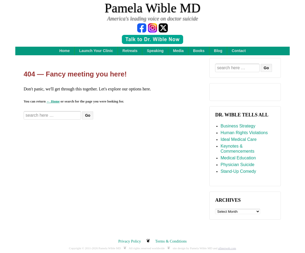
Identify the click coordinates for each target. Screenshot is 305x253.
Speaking (155, 51)
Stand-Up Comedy (238, 171)
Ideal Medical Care (238, 139)
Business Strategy (237, 125)
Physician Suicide (237, 164)
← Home (53, 101)
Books (199, 51)
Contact (239, 51)
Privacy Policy (129, 241)
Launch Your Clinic (96, 51)
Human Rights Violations (244, 132)
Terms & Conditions (171, 241)
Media (178, 51)
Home (64, 51)
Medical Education (238, 157)
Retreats (129, 51)
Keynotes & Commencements (237, 149)
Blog (218, 51)
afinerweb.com (227, 248)
